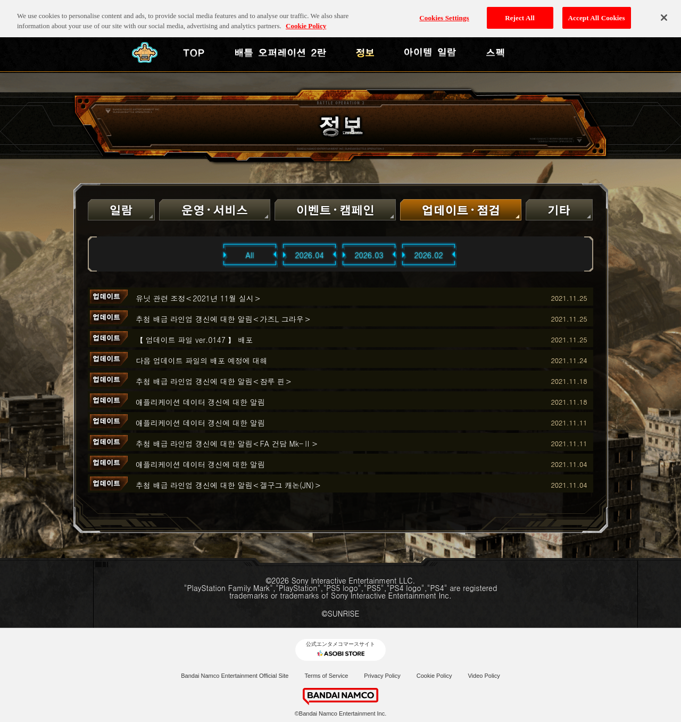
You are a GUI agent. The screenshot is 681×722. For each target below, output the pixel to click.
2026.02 (428, 255)
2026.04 (309, 255)
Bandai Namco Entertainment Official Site (234, 675)
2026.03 (368, 255)
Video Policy (484, 675)
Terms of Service (326, 675)
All (250, 255)
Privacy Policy (382, 675)
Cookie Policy (434, 675)
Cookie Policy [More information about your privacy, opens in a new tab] (306, 18)
